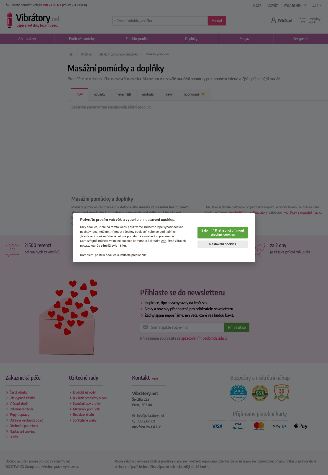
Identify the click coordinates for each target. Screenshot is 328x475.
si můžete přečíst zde (131, 255)
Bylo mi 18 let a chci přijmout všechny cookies (222, 233)
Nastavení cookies (222, 244)
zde (163, 241)
